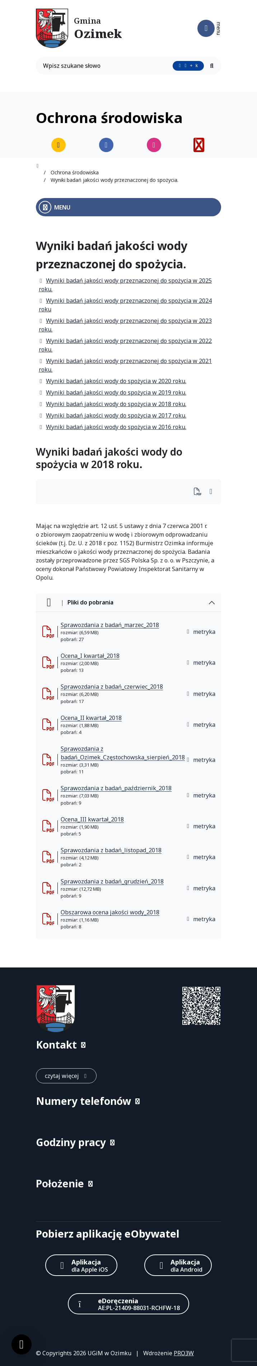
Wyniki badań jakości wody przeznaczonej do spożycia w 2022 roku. (125, 345)
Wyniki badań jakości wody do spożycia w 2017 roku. (112, 415)
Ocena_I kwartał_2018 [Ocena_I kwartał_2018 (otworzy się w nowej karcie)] (90, 656)
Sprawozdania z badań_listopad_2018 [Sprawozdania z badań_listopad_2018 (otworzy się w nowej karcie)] (111, 850)
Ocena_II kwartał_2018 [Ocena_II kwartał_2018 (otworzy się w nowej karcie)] (91, 718)
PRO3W (184, 1353)
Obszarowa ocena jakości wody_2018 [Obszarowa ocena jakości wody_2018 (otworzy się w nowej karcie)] (110, 912)
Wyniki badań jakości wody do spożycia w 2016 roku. (112, 427)
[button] (128, 1044)
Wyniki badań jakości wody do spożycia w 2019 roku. (112, 392)
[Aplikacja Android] (178, 1265)
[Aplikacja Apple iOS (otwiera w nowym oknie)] (81, 1265)
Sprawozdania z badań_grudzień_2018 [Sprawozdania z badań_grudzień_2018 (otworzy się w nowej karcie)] (112, 881)
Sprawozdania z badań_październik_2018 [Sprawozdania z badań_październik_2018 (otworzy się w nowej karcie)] (116, 788)
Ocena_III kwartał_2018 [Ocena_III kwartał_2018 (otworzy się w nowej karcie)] (92, 819)
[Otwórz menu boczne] (128, 207)
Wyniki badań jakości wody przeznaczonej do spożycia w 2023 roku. (125, 325)
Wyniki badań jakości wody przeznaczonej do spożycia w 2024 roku (125, 305)
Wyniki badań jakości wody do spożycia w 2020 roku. (112, 381)
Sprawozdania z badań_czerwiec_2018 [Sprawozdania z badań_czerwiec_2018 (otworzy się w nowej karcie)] (112, 687)
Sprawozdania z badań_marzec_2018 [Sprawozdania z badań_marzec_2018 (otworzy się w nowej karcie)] (110, 625)
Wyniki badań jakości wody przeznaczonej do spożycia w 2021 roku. (125, 365)
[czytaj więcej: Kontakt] (66, 1075)
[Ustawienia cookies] (21, 1344)
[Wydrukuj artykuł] (199, 492)
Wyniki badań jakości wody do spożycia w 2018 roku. (112, 404)
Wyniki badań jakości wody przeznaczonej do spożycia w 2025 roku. (125, 285)
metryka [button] (200, 632)
